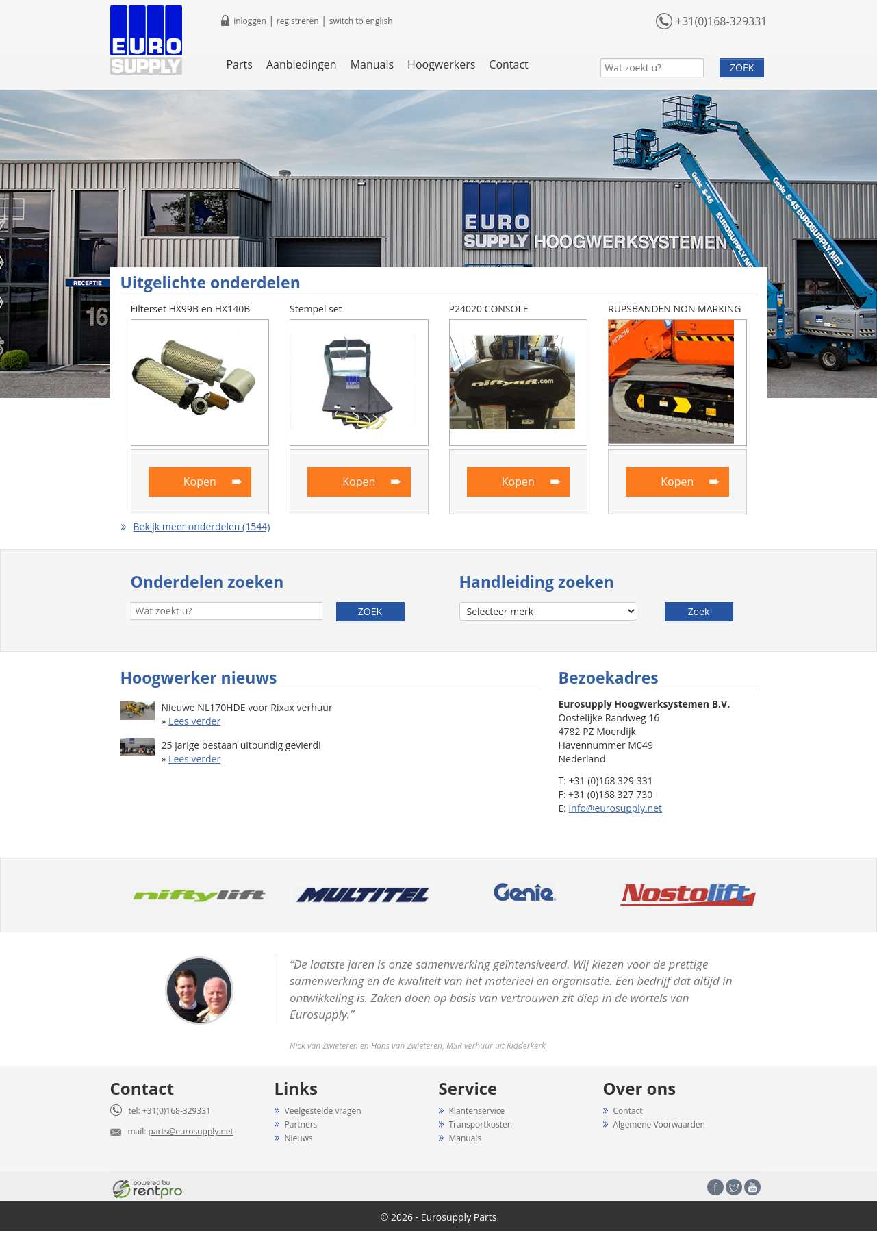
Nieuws (299, 1138)
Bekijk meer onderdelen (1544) (202, 526)
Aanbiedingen (301, 64)
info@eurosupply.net (615, 807)
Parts (239, 64)
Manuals (372, 64)
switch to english (361, 21)
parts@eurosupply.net (191, 1131)
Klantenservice (477, 1111)
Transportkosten (481, 1124)
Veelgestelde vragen (323, 1111)
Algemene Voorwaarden (659, 1124)
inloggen (249, 21)
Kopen (199, 481)
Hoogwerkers (441, 64)
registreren (298, 21)
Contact (508, 64)
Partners (301, 1124)
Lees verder (194, 720)
